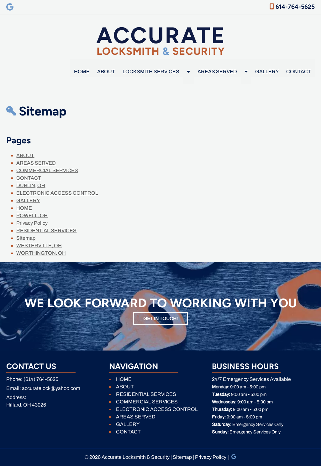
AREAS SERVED (217, 71)
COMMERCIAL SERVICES (47, 170)
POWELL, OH (32, 215)
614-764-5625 (292, 6)
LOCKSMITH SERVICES (151, 71)
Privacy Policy (32, 223)
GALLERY (267, 71)
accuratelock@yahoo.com (51, 388)
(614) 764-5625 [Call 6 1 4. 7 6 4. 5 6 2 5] (41, 379)
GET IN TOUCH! (160, 318)
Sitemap (25, 238)
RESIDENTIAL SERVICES (46, 230)
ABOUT (106, 71)
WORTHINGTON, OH (41, 253)
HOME (82, 71)
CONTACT (298, 71)
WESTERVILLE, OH (39, 245)
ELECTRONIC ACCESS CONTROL (57, 193)
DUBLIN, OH (30, 185)
